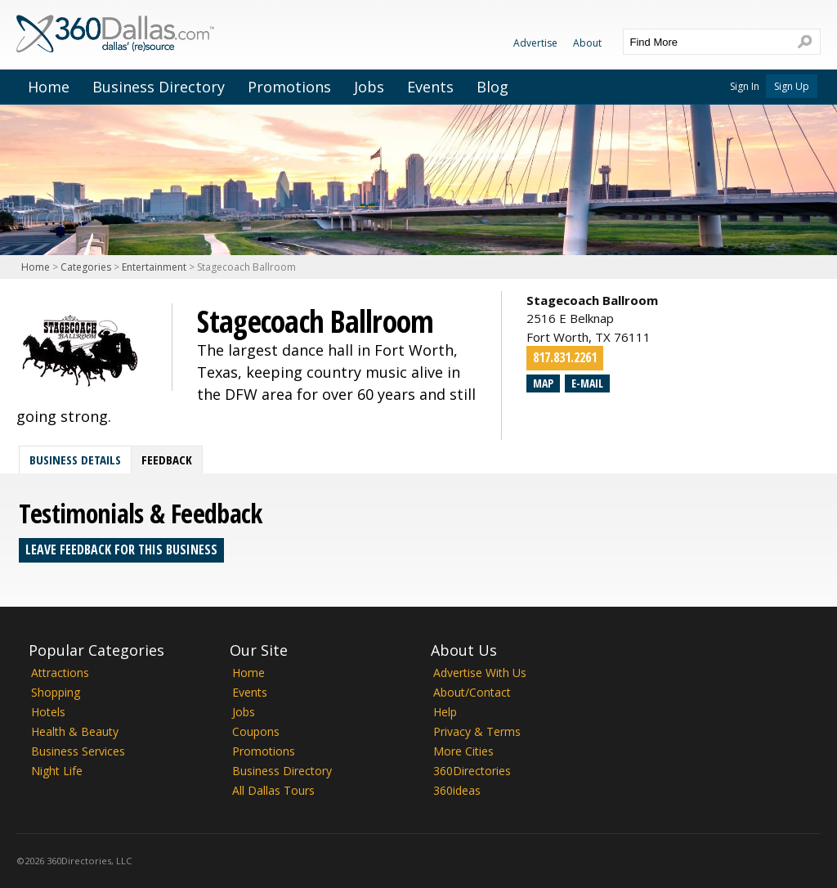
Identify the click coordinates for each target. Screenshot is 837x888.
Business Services (78, 751)
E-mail (587, 383)
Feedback (166, 459)
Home (48, 86)
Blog (492, 86)
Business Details (75, 459)
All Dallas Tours (273, 790)
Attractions (60, 672)
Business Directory (158, 86)
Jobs (369, 86)
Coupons (256, 731)
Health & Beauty (75, 731)
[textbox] (705, 41)
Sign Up (791, 86)
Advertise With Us (479, 672)
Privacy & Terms (477, 731)
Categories (85, 267)
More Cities (463, 751)
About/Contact (472, 692)
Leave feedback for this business (121, 549)
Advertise (535, 43)
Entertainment (154, 267)
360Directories (472, 770)
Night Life (57, 770)
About (587, 43)
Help (445, 712)
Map (543, 383)
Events (430, 86)
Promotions (289, 86)
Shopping (55, 692)
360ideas (457, 790)
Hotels (48, 712)
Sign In (744, 86)
